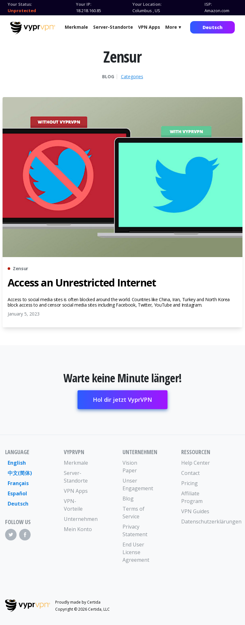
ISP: (208, 4)
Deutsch (213, 27)
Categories (132, 76)
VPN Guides (195, 511)
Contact (190, 472)
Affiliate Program (192, 497)
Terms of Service (133, 512)
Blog (108, 76)
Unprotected (22, 10)
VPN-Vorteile (73, 505)
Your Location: (146, 4)
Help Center (195, 462)
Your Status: (20, 4)
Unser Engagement (137, 484)
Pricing (189, 483)
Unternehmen (78, 518)
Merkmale (76, 27)
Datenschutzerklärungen (196, 521)
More (171, 27)
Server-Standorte (113, 27)
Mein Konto (78, 529)
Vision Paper (129, 466)
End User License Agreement (135, 552)
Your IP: (83, 4)
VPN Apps (149, 27)
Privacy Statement (134, 530)
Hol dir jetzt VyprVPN (122, 399)
